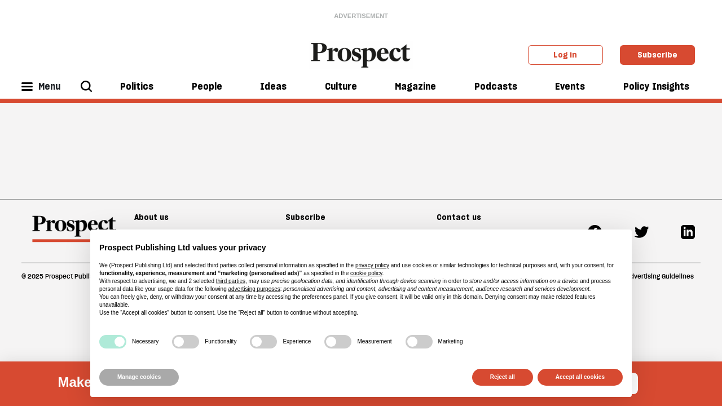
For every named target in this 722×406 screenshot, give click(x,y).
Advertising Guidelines (660, 276)
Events (570, 86)
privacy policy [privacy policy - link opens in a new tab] (372, 265)
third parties (230, 281)
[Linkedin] (688, 231)
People (207, 86)
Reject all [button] (502, 377)
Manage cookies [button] (139, 377)
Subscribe (657, 55)
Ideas (273, 86)
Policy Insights (656, 86)
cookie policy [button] (366, 273)
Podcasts (495, 86)
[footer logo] (74, 234)
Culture (341, 86)
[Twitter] (642, 231)
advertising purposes (254, 289)
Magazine (415, 86)
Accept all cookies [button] (580, 377)
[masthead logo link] (361, 54)
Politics (136, 86)
